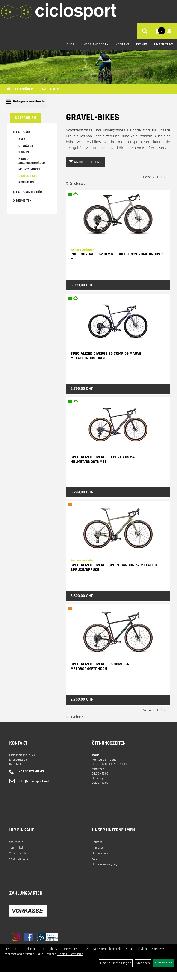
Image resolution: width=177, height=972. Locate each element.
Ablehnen (143, 963)
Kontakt (122, 44)
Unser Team (164, 44)
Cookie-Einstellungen (115, 963)
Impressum (99, 848)
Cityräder (25, 146)
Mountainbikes (29, 169)
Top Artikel (16, 848)
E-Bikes (23, 152)
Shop (70, 44)
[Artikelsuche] (145, 32)
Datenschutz (100, 853)
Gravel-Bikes (48, 89)
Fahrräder (24, 89)
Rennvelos (26, 182)
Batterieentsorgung (104, 864)
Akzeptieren (163, 963)
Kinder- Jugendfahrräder (31, 161)
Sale (21, 139)
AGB (94, 859)
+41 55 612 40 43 (31, 771)
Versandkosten (18, 853)
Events (141, 44)
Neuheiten (24, 200)
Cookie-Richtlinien (70, 954)
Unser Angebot (95, 44)
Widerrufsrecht (18, 859)
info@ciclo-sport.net (33, 781)
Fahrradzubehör (29, 192)
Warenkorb (16, 842)
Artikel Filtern (85, 162)
